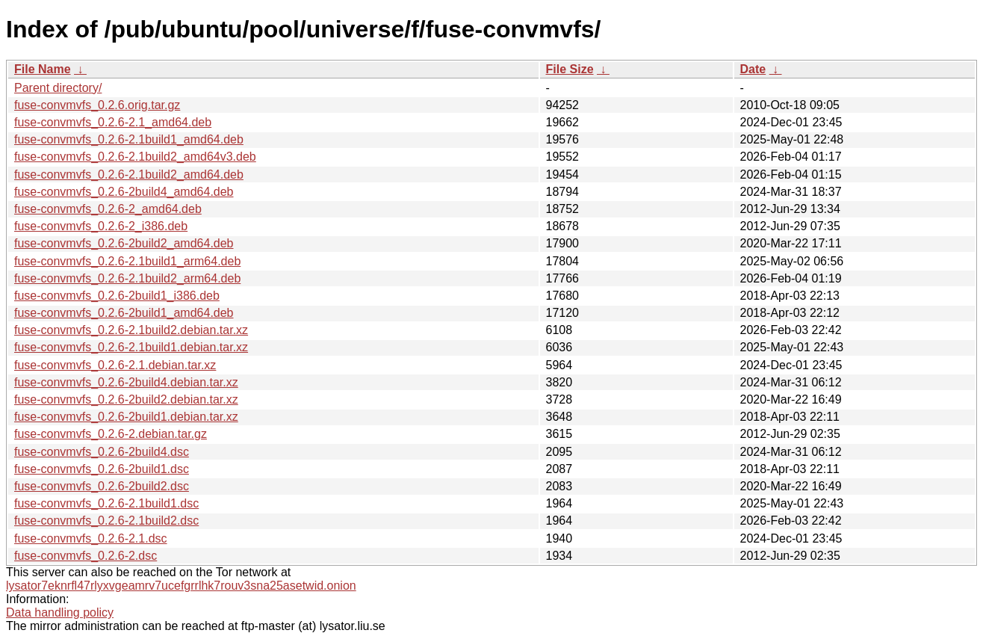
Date (753, 69)
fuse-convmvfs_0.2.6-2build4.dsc (101, 451)
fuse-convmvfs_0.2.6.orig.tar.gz (97, 105)
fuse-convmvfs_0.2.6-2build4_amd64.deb (124, 191)
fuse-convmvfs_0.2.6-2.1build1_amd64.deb (129, 139)
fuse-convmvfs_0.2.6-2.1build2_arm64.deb (127, 278)
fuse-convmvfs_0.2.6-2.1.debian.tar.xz (115, 365)
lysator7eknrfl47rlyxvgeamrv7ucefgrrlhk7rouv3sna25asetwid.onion (181, 585)
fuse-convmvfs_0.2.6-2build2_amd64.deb (124, 243)
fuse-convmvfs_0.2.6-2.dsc (85, 555)
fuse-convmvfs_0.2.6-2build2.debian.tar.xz (126, 399)
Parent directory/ (58, 87)
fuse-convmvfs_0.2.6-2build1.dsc (101, 469)
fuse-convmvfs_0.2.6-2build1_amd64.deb (124, 312)
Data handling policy (60, 612)
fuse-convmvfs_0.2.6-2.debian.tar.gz (110, 433)
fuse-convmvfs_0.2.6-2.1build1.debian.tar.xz (131, 347)
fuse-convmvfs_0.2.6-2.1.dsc (90, 538)
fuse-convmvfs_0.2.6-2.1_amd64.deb (112, 122)
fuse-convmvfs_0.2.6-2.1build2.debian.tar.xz (131, 330)
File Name (42, 69)
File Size (570, 69)
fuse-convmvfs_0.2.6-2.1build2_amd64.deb (129, 174)
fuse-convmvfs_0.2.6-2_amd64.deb (108, 209)
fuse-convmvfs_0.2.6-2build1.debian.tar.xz (126, 416)
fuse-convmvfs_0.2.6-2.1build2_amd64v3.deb (135, 156)
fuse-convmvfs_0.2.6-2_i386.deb (100, 226)
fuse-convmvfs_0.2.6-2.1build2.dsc (106, 520)
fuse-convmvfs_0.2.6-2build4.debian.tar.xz (126, 382)
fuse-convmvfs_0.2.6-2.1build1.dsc (106, 503)
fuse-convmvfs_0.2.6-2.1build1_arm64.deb (127, 261)
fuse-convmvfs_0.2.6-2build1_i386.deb (117, 295)
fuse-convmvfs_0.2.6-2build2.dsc (101, 486)
